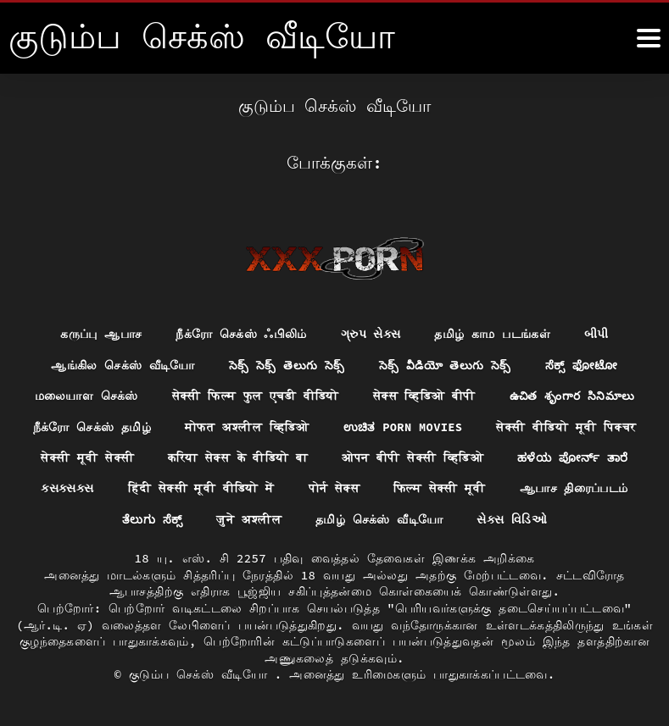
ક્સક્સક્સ (67, 488)
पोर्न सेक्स (334, 488)
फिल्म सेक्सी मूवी (439, 488)
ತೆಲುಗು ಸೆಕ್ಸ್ (152, 520)
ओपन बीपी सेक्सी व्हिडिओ (412, 457)
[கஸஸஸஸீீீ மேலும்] (649, 38)
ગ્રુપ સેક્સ (371, 333)
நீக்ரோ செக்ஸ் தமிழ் (90, 426)
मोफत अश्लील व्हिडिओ (246, 426)
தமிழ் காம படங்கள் (493, 333)
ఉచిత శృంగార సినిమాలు (572, 395)
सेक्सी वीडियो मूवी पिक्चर (568, 426)
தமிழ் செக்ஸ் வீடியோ (379, 520)
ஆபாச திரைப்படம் (574, 488)
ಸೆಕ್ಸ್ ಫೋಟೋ (582, 364)
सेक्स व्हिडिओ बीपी (423, 395)
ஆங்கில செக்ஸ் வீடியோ (122, 364)
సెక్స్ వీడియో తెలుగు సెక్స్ (445, 364)
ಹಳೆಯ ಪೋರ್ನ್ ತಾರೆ (573, 457)
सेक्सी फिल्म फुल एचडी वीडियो (254, 395)
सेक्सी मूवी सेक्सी (86, 457)
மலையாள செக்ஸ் (85, 395)
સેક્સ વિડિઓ (512, 520)
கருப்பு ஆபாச (101, 333)
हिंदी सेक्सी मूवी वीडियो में (201, 488)
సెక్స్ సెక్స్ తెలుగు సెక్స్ (286, 364)
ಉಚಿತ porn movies (403, 426)
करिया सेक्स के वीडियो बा (237, 457)
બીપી (597, 333)
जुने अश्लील (249, 520)
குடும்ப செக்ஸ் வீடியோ (202, 675)
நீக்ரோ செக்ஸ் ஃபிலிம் (241, 333)
